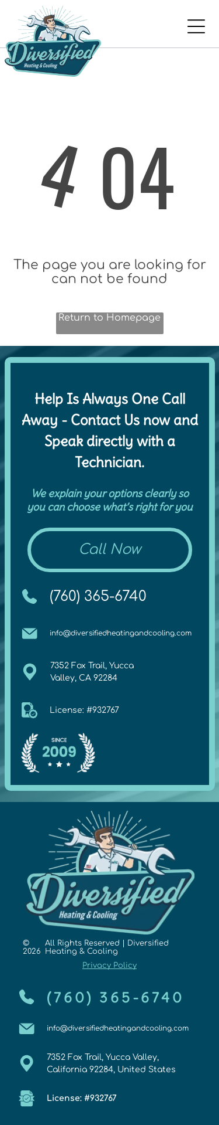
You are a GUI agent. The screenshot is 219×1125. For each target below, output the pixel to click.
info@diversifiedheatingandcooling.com (121, 633)
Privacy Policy (109, 965)
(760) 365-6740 (98, 596)
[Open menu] (196, 26)
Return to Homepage (109, 317)
